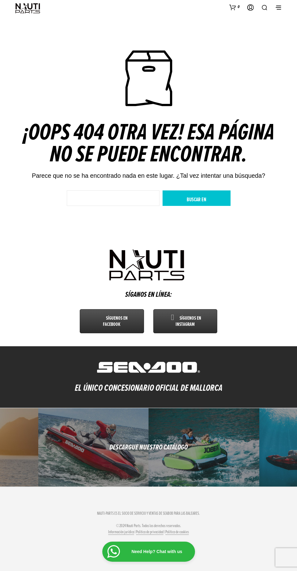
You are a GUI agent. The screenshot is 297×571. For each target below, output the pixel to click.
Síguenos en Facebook (112, 321)
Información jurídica (121, 532)
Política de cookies (177, 532)
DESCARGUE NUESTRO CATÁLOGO (148, 447)
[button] (234, 7)
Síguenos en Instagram (185, 321)
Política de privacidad (149, 532)
